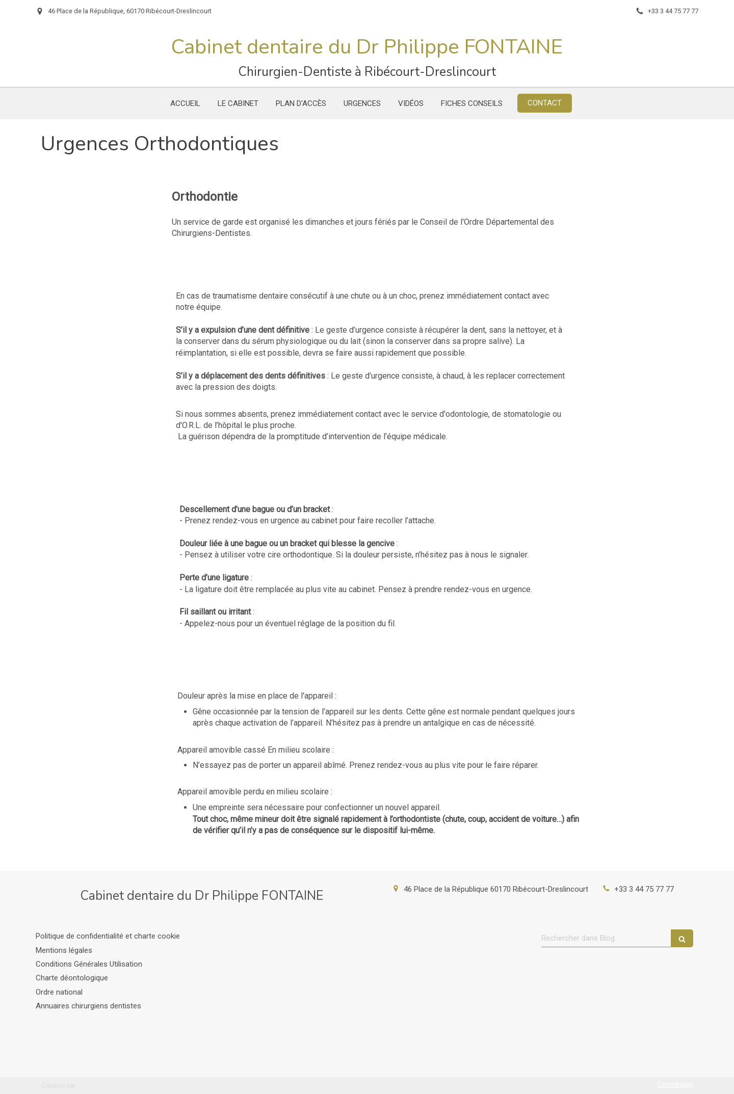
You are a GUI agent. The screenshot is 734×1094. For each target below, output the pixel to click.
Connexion (675, 1084)
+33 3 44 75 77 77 (644, 889)
